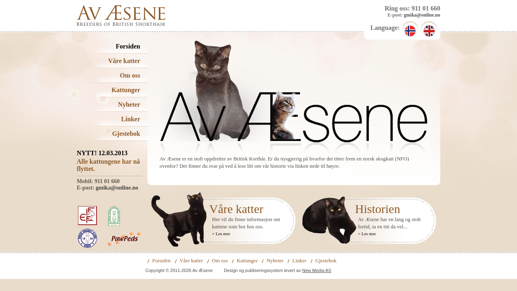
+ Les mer (221, 233)
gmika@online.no (422, 15)
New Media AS (316, 270)
